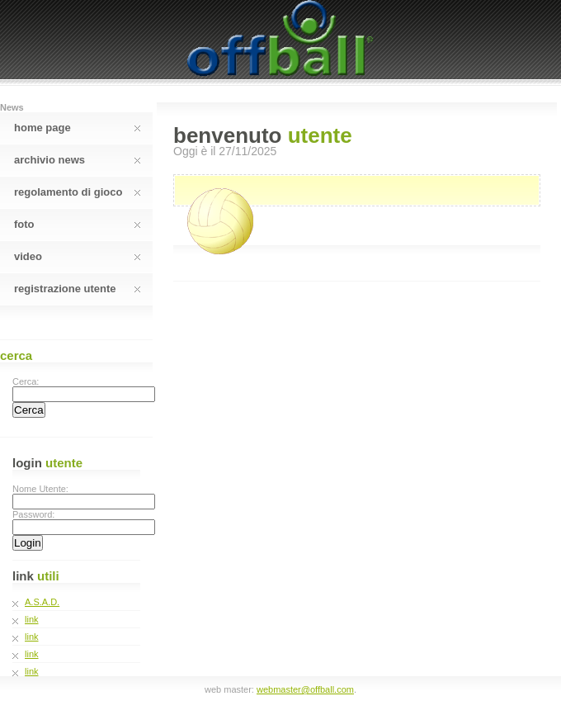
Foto (77, 224)
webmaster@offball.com (305, 689)
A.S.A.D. (42, 602)
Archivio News (77, 160)
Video (77, 256)
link (32, 619)
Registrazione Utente (77, 288)
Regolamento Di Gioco (77, 192)
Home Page (77, 127)
